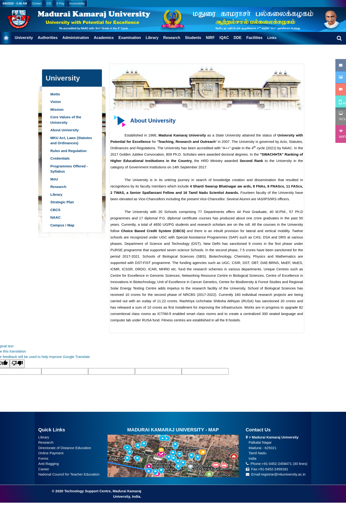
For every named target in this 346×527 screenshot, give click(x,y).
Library (43, 437)
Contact (37, 3)
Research (45, 442)
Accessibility (77, 3)
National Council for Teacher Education (68, 474)
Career (43, 469)
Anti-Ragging (48, 464)
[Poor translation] (17, 363)
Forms (43, 458)
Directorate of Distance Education (64, 448)
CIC (49, 3)
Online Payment (51, 453)
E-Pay (60, 3)
